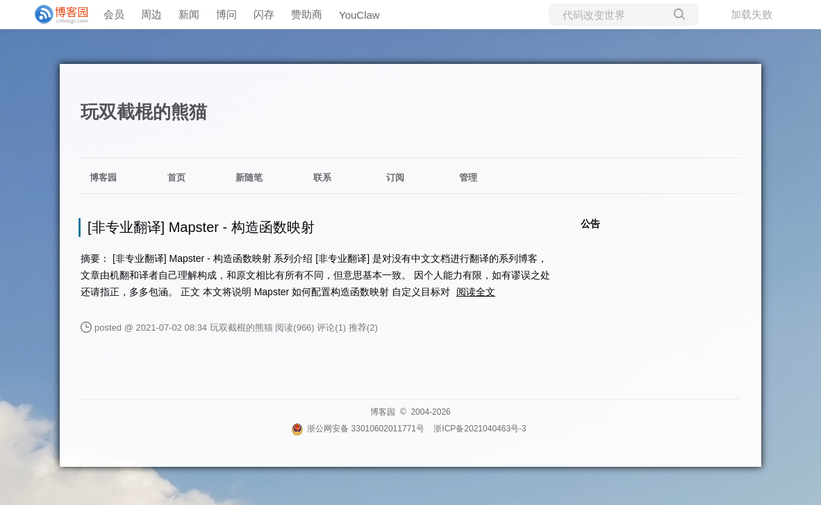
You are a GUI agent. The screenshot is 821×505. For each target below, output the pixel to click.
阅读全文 (475, 291)
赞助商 (306, 14)
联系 (322, 177)
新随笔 (249, 177)
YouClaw (359, 15)
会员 (113, 14)
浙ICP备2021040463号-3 (479, 428)
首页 (176, 177)
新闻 (189, 14)
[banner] (55, 14)
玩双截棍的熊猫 (144, 111)
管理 (468, 177)
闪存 (264, 14)
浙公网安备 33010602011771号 (357, 428)
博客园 (103, 177)
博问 (226, 14)
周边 (151, 14)
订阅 (395, 177)
